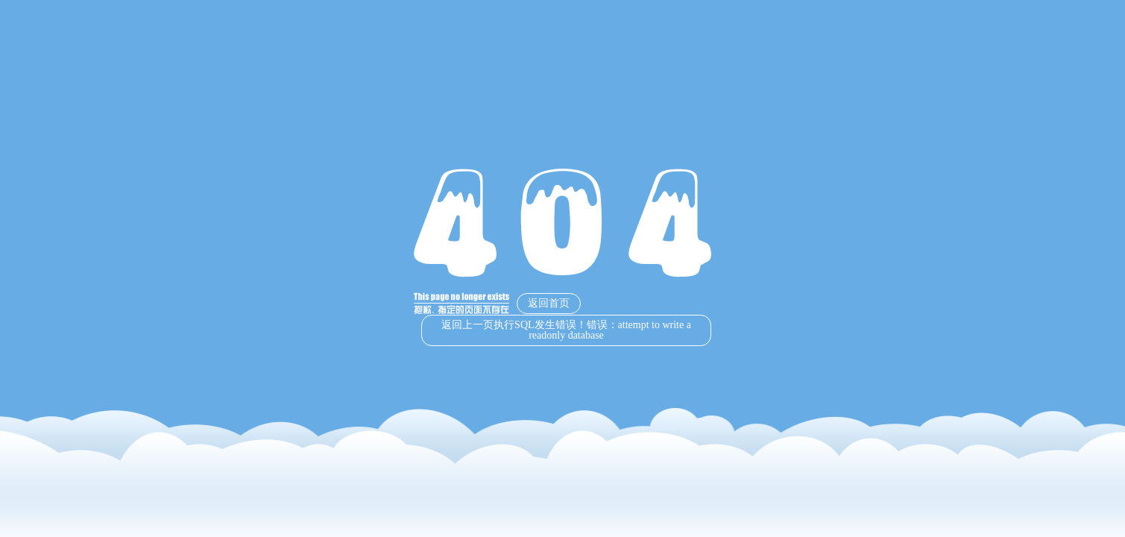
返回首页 (549, 303)
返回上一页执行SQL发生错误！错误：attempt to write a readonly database (566, 330)
